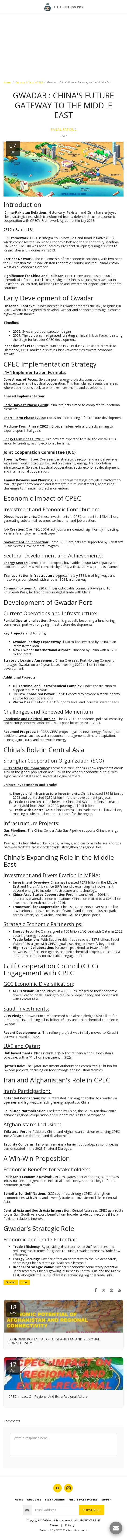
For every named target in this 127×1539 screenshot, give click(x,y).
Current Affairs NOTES (29, 82)
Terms (54, 1525)
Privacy (69, 1525)
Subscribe (91, 1510)
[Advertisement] (61, 32)
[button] (5, 6)
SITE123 (60, 1530)
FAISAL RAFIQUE (63, 129)
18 (13, 1309)
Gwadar (11, 1282)
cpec (24, 1282)
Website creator (78, 1530)
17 (13, 1366)
